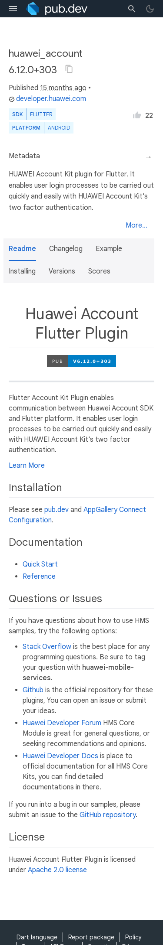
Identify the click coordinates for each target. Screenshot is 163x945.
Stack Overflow (47, 646)
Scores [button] (99, 271)
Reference (39, 576)
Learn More (27, 465)
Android (59, 127)
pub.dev (56, 509)
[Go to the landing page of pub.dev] (56, 8)
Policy (133, 937)
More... (136, 225)
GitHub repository (108, 815)
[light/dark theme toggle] (150, 8)
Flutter (41, 114)
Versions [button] (62, 271)
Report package (91, 937)
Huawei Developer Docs (60, 756)
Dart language (37, 937)
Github (33, 690)
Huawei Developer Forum (62, 723)
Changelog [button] (66, 248)
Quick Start (40, 564)
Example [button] (109, 248)
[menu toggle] (13, 8)
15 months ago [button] (63, 88)
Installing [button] (22, 271)
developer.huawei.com (47, 98)
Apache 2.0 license (57, 870)
